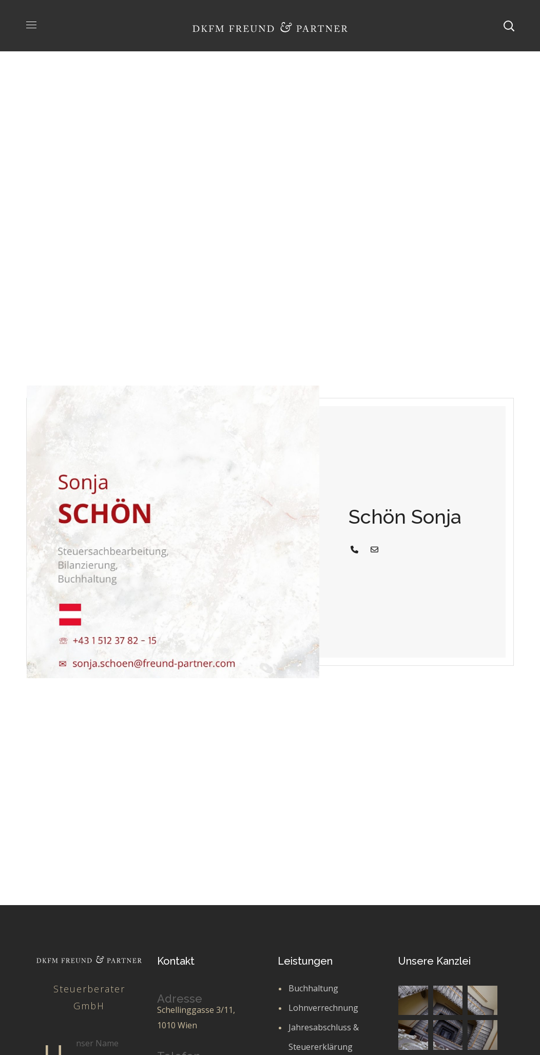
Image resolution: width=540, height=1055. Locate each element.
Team (245, 214)
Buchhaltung (313, 988)
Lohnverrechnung (323, 1007)
